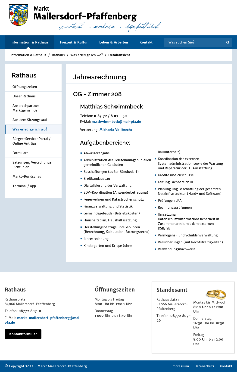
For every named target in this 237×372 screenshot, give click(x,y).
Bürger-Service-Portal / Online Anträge (31, 141)
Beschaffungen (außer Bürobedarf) (111, 172)
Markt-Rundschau (26, 176)
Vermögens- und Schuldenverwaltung (188, 235)
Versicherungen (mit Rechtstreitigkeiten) (190, 242)
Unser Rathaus (24, 96)
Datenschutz (204, 366)
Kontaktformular (23, 334)
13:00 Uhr (103, 315)
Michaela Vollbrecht (116, 130)
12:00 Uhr (123, 304)
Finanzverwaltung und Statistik (108, 206)
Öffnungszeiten (24, 87)
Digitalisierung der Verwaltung (107, 185)
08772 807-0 (30, 311)
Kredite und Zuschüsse (176, 175)
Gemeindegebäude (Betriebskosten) (112, 213)
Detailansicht (119, 55)
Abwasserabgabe (97, 153)
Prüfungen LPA (170, 200)
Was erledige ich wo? (86, 55)
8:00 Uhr (102, 304)
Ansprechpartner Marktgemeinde (25, 108)
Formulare (20, 153)
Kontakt (146, 42)
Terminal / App (24, 186)
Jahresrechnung (96, 239)
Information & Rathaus (28, 55)
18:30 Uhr (125, 315)
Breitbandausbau (97, 179)
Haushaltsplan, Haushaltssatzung (110, 220)
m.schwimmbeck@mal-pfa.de (116, 122)
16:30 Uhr (201, 323)
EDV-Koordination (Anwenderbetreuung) (116, 192)
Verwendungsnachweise (177, 249)
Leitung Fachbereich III (175, 182)
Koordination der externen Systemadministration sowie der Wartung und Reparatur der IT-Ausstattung (190, 163)
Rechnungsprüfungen (175, 207)
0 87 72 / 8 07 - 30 (110, 116)
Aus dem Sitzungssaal (29, 120)
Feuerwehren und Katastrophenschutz (114, 199)
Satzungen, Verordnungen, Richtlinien (33, 164)
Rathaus (58, 55)
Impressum (180, 366)
